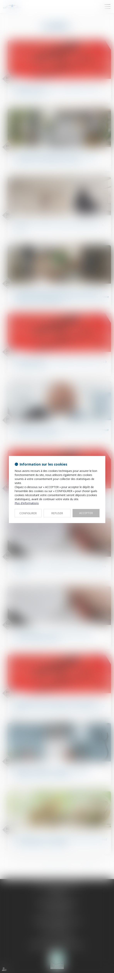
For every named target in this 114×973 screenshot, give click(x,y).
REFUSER (57, 513)
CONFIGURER (28, 513)
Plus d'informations (27, 503)
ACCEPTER (86, 513)
